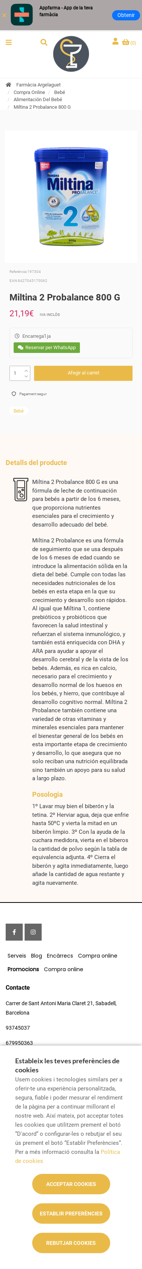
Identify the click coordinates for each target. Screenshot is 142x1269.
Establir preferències (71, 1213)
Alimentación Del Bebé (38, 99)
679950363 (19, 1043)
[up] (26, 369)
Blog (36, 955)
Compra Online (29, 92)
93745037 (18, 1028)
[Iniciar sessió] (116, 41)
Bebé (59, 92)
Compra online (97, 955)
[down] (26, 374)
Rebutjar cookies (71, 1243)
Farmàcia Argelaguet (38, 85)
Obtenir (126, 15)
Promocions (23, 969)
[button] (9, 42)
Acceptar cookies (71, 1184)
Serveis (17, 955)
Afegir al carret (83, 373)
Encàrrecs (60, 955)
